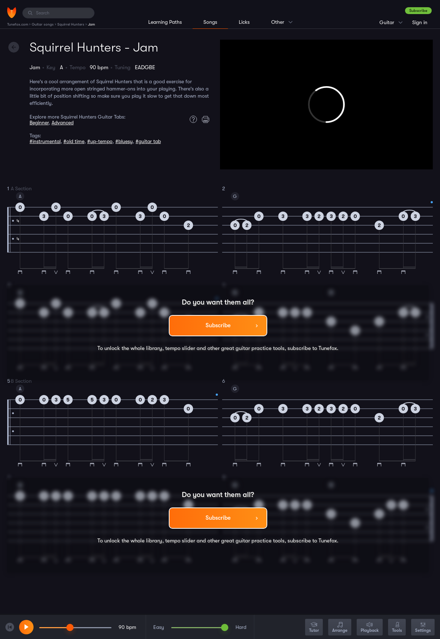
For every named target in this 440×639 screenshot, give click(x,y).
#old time (73, 141)
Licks (244, 22)
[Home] (11, 12)
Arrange (339, 627)
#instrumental (45, 141)
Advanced (63, 122)
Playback (370, 627)
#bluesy (124, 141)
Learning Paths (165, 22)
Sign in (419, 22)
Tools (397, 627)
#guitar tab (148, 141)
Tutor (314, 627)
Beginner (39, 122)
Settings (423, 627)
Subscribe (418, 10)
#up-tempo (100, 141)
